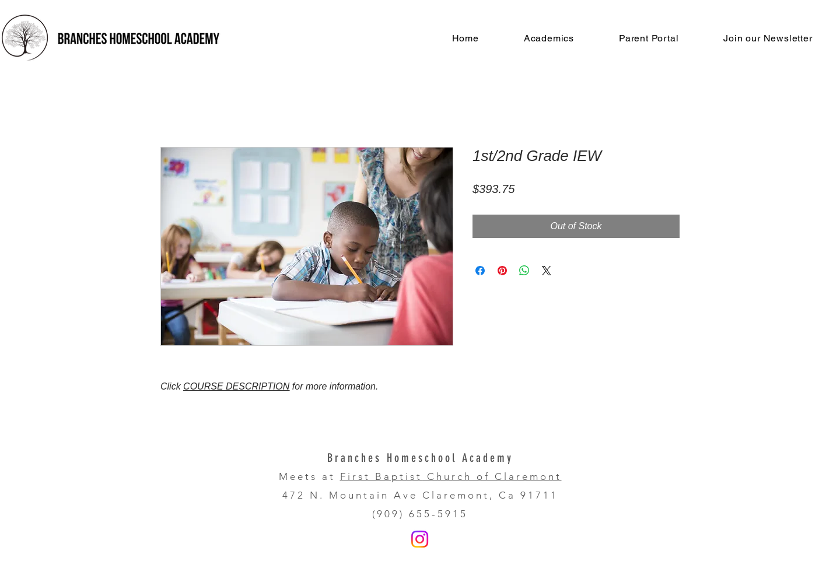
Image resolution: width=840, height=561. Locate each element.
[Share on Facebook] (480, 271)
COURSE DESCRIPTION (236, 386)
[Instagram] (419, 539)
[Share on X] (547, 271)
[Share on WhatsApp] (524, 271)
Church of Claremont (492, 476)
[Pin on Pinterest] (502, 271)
